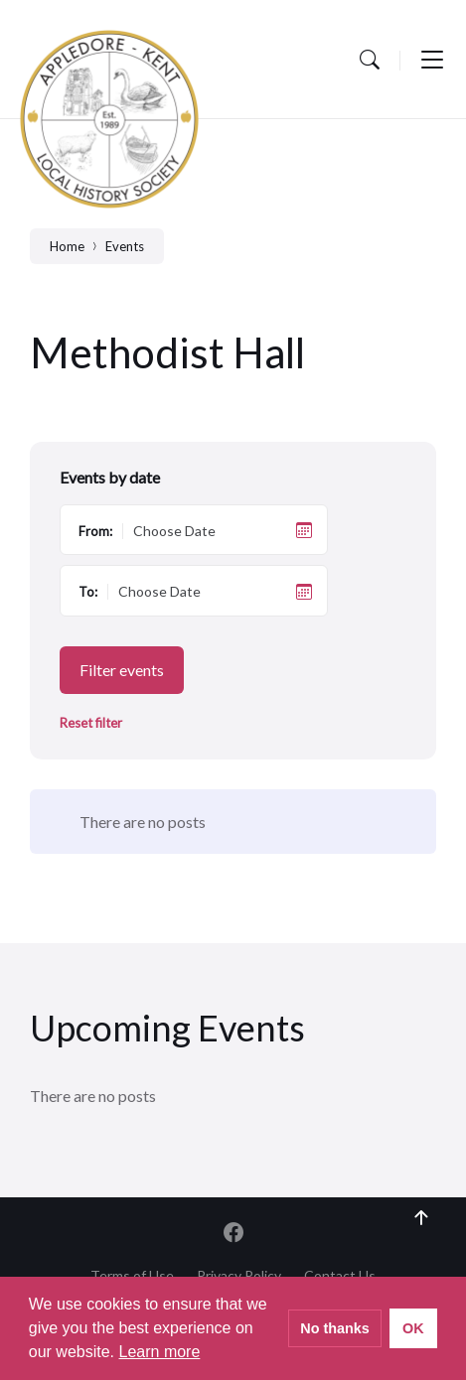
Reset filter (91, 723)
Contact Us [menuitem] (340, 1275)
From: (95, 531)
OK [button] (413, 1328)
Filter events (121, 669)
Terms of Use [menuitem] (132, 1275)
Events (124, 246)
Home (67, 246)
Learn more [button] (160, 1351)
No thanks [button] (335, 1328)
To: (87, 592)
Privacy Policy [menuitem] (239, 1275)
